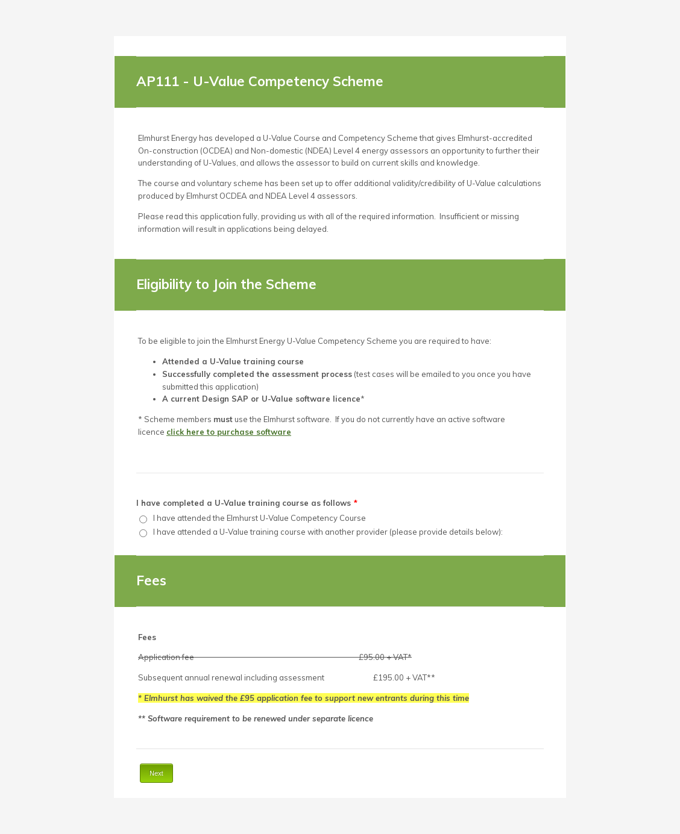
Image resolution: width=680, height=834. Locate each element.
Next (156, 773)
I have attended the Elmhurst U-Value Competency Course (259, 518)
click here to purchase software (228, 432)
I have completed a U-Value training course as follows (246, 503)
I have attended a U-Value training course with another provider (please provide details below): (328, 532)
